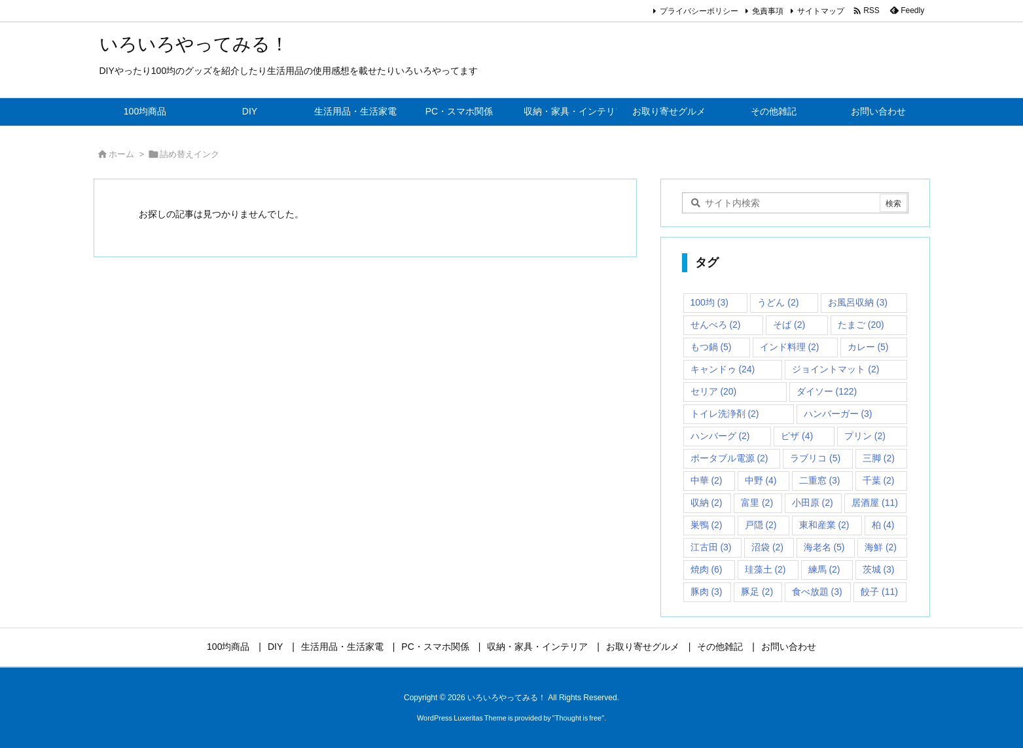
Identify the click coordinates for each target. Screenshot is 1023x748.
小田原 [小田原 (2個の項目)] (812, 502)
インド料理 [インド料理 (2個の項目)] (789, 347)
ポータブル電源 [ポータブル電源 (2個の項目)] (729, 458)
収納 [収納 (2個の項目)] (707, 502)
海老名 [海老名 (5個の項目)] (824, 547)
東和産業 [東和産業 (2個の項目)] (824, 525)
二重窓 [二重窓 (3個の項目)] (819, 480)
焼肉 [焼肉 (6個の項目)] (707, 569)
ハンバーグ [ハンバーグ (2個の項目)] (720, 436)
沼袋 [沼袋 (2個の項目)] (767, 547)
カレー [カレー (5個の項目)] (868, 347)
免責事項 (767, 11)
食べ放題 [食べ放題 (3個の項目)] (817, 591)
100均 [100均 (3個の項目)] (709, 302)
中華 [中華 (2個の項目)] (707, 480)
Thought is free (578, 718)
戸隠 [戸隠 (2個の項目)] (761, 525)
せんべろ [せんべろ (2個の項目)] (716, 324)
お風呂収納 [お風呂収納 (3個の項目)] (858, 302)
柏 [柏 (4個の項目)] (883, 525)
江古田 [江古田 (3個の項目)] (711, 547)
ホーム (121, 154)
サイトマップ (820, 11)
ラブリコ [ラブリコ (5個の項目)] (815, 458)
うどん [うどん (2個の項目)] (778, 302)
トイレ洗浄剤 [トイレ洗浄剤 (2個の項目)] (725, 413)
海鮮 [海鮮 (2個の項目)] (881, 547)
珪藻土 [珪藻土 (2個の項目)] (765, 569)
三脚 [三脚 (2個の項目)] (879, 458)
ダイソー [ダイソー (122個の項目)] (827, 391)
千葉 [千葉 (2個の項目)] (879, 480)
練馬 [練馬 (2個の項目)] (824, 569)
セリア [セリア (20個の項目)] (714, 391)
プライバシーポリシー (699, 11)
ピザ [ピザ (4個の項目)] (797, 436)
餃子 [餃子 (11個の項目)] (879, 591)
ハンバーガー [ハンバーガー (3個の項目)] (838, 413)
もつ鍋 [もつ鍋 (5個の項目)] (711, 347)
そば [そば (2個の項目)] (789, 324)
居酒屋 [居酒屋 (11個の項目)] (875, 502)
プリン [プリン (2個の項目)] (865, 436)
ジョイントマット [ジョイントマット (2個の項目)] (835, 369)
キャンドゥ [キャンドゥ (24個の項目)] (723, 369)
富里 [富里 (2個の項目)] (757, 502)
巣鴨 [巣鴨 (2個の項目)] (707, 525)
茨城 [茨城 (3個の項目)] (879, 569)
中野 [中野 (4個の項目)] (761, 480)
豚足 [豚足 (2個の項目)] (757, 591)
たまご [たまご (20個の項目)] (861, 324)
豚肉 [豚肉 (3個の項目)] (707, 591)
